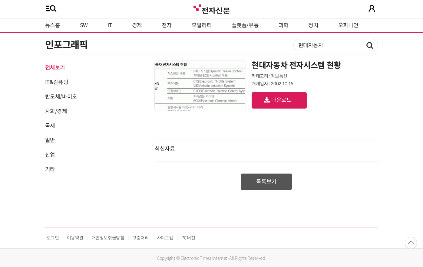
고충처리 (140, 238)
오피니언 (348, 25)
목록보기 (266, 181)
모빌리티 (202, 25)
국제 (50, 125)
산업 (50, 154)
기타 (50, 169)
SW (84, 25)
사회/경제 (56, 111)
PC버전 (188, 238)
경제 (137, 25)
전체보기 (55, 67)
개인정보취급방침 (107, 238)
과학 (284, 25)
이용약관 (75, 238)
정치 (313, 25)
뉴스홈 (52, 25)
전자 (167, 25)
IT (109, 25)
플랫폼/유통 (245, 25)
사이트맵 (165, 238)
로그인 (53, 238)
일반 (50, 140)
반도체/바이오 (61, 96)
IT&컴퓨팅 (56, 82)
